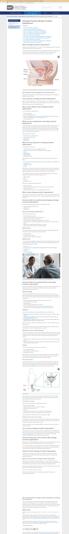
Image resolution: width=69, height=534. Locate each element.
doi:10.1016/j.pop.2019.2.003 (54, 512)
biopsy (55, 247)
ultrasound (30, 251)
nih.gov (41, 1)
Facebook (29, 529)
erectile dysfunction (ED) (42, 117)
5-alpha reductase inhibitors (29, 316)
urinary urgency (26, 153)
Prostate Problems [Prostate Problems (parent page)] (13, 20)
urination (49, 150)
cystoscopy (25, 250)
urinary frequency (26, 154)
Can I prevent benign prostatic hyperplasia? (31, 39)
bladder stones (26, 140)
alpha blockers (26, 314)
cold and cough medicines (36, 161)
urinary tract (47, 189)
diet (37, 442)
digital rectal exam (52, 230)
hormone (47, 196)
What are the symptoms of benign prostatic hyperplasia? (34, 33)
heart (37, 116)
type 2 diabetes (55, 116)
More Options (37, 529)
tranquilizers (26, 163)
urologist (34, 241)
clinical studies (39, 460)
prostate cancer (26, 181)
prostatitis (25, 179)
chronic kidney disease (31, 117)
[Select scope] (43, 7)
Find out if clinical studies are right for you (30, 469)
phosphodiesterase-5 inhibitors (29, 319)
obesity (24, 117)
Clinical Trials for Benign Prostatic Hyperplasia (32, 42)
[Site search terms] (51, 7)
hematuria (36, 135)
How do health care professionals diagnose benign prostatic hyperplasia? (37, 36)
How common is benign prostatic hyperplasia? (32, 29)
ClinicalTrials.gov (30, 502)
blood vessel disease (46, 116)
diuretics (25, 166)
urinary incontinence (32, 406)
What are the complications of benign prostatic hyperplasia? (35, 32)
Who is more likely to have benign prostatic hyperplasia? (34, 30)
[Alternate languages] (58, 16)
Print (26, 529)
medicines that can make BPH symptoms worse (44, 307)
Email (34, 529)
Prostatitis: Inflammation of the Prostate (14, 23)
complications (31, 352)
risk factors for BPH (35, 432)
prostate (48, 47)
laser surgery (32, 357)
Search (60, 7)
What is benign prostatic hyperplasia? (30, 27)
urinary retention (35, 131)
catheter (33, 364)
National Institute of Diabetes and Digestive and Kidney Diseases (46, 532)
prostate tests (26, 247)
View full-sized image (58, 57)
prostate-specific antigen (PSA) (39, 247)
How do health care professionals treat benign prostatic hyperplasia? (36, 37)
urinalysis (25, 246)
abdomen (42, 189)
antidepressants (26, 164)
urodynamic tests (26, 249)
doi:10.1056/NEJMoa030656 (40, 523)
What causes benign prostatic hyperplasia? (31, 35)
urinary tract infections (28, 137)
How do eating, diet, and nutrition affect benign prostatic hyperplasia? (37, 40)
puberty (56, 50)
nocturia (25, 151)
